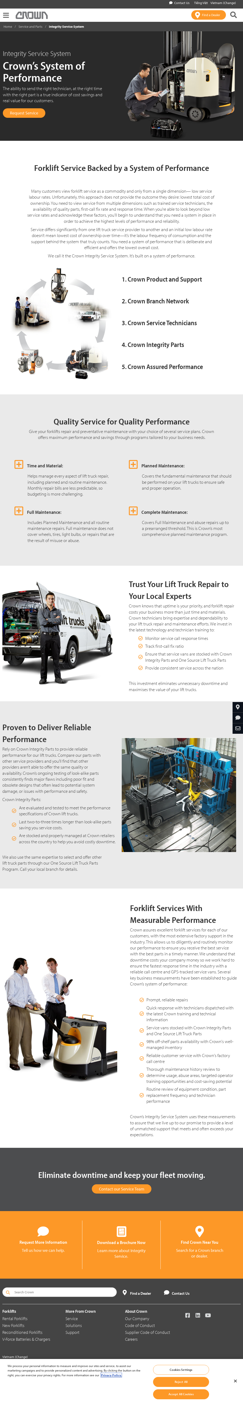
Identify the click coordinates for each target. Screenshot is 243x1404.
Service (71, 1318)
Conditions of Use (98, 1361)
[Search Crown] (59, 1292)
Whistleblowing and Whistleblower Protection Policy (174, 1361)
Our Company (137, 1318)
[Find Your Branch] (238, 707)
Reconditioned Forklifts (22, 1332)
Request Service (24, 113)
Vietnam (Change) (223, 3)
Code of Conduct (140, 1325)
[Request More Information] (238, 718)
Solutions (73, 1325)
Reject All (181, 1390)
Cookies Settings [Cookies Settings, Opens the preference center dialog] (181, 1377)
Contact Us (179, 3)
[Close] (235, 1389)
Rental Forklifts (15, 1318)
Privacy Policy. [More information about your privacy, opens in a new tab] (111, 1383)
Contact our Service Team (121, 1189)
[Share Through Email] (238, 728)
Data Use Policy (125, 1361)
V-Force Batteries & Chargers (26, 1339)
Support (72, 1332)
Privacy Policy (74, 1361)
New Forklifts (13, 1325)
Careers (131, 1339)
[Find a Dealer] (208, 15)
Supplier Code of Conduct (147, 1332)
